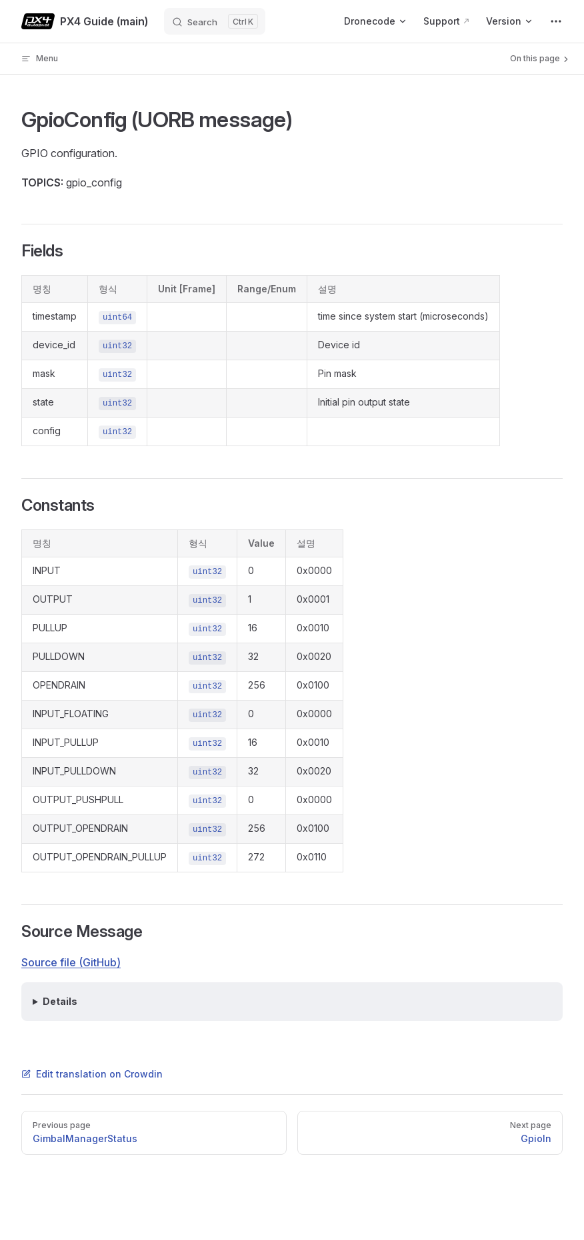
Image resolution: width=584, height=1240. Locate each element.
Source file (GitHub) (71, 962)
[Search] (214, 21)
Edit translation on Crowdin (92, 1074)
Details (60, 1001)
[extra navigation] (556, 21)
